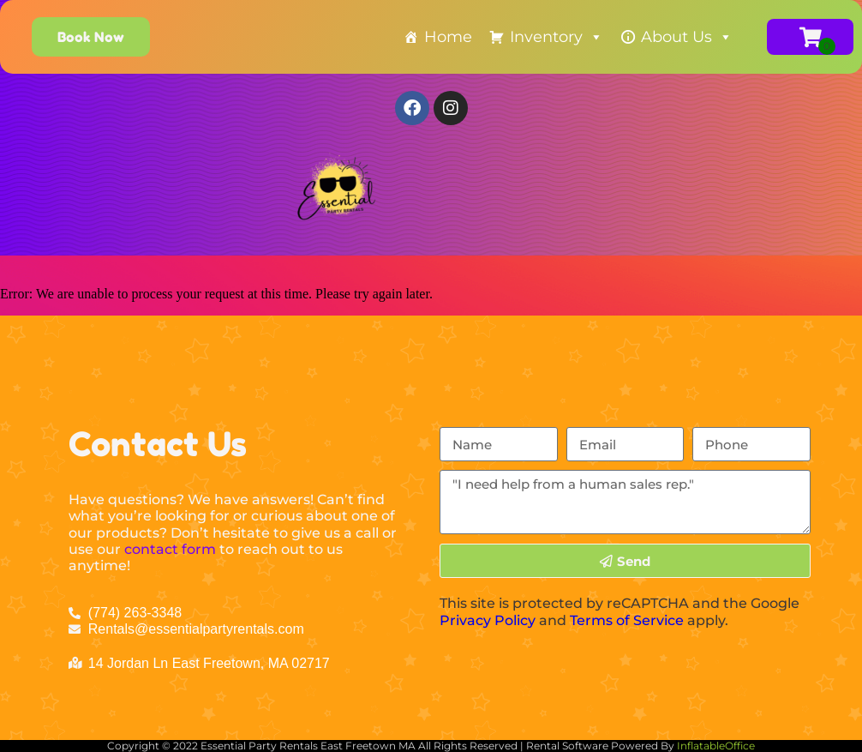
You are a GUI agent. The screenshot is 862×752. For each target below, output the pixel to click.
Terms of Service (627, 620)
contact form (170, 549)
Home (448, 36)
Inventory (556, 36)
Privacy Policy (488, 620)
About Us (687, 36)
